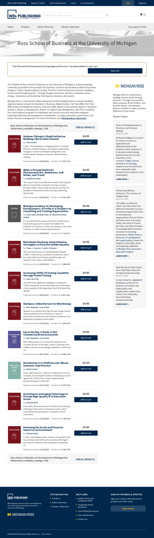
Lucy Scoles (44, 304)
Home (10, 26)
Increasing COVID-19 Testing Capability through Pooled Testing (46, 271)
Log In (73, 3)
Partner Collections (71, 26)
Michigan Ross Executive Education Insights (128, 247)
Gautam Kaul (32, 399)
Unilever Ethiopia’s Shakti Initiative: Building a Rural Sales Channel (44, 134)
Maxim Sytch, (134, 231)
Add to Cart (86, 138)
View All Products (85, 123)
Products (25, 26)
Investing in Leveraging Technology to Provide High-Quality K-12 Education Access (45, 393)
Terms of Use (46, 531)
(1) (144, 14)
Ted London (31, 139)
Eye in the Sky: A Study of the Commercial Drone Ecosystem (40, 330)
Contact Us (83, 516)
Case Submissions (58, 3)
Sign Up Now (128, 505)
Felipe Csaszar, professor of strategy (127, 158)
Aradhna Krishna (33, 175)
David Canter (32, 366)
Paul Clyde (31, 211)
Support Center (38, 3)
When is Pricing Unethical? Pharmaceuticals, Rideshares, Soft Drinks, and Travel (43, 169)
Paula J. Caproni (33, 245)
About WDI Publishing (17, 3)
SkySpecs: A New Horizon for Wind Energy (47, 300)
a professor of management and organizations (129, 234)
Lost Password (87, 3)
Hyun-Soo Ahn (32, 275)
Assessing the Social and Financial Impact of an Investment (43, 425)
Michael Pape (42, 211)
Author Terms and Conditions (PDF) (86, 496)
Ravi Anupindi (32, 304)
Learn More (121, 175)
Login (127, 3)
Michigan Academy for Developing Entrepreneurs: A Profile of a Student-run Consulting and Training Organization (47, 205)
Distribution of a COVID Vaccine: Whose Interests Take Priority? (46, 361)
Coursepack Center (137, 26)
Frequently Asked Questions (86, 502)
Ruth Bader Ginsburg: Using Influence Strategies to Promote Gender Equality (46, 240)
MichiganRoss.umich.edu (74, 114)
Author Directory (46, 26)
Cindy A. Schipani (49, 245)
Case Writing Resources (88, 508)
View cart (126, 67)
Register (142, 3)
